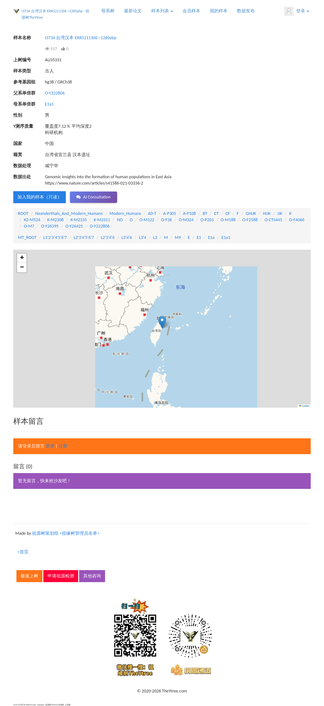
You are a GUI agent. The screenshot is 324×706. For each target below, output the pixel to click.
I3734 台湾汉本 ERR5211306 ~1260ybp (80, 37)
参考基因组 (24, 82)
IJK (279, 213)
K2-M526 (32, 219)
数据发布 (246, 11)
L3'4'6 (127, 237)
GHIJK (251, 213)
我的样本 (218, 11)
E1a (211, 237)
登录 (296, 11)
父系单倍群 (24, 93)
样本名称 (22, 37)
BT (205, 213)
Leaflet (304, 406)
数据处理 (22, 165)
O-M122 (147, 219)
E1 (199, 237)
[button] (162, 322)
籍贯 (17, 154)
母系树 (108, 11)
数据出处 (22, 177)
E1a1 (49, 104)
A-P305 (169, 213)
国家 (17, 143)
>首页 (22, 552)
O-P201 (207, 219)
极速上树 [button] (29, 576)
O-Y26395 (50, 226)
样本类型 (22, 71)
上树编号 (22, 60)
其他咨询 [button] (92, 576)
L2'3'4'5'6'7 (84, 237)
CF (228, 213)
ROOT (23, 213)
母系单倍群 (24, 104)
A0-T (152, 213)
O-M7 (29, 226)
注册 (63, 446)
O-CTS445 (273, 219)
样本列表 (162, 11)
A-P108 (189, 213)
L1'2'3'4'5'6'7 (55, 237)
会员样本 (191, 11)
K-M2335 (79, 219)
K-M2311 (102, 219)
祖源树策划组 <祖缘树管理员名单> (65, 533)
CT (216, 213)
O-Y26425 (74, 226)
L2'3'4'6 (108, 237)
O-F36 (166, 219)
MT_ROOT (27, 237)
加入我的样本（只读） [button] (39, 197)
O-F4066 (296, 219)
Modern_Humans (125, 213)
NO (120, 219)
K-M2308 (55, 219)
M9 (178, 237)
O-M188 (228, 219)
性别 (17, 115)
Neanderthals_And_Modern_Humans (69, 213)
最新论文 (133, 11)
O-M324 (186, 219)
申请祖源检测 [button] (60, 576)
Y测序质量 (23, 126)
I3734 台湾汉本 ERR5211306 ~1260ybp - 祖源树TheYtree (55, 14)
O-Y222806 (55, 93)
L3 (155, 237)
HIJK (267, 213)
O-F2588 (250, 219)
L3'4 (142, 237)
